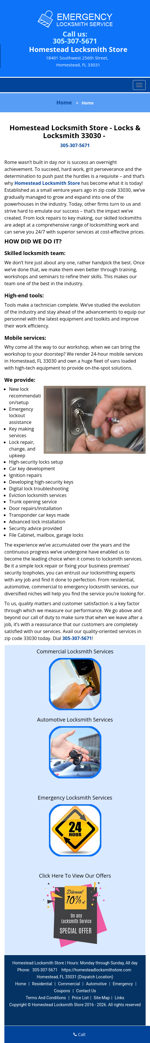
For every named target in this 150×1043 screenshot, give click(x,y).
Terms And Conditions (46, 997)
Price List (80, 997)
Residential (42, 983)
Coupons (62, 990)
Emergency (123, 983)
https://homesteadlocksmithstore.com (96, 970)
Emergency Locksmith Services (75, 797)
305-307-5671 (75, 41)
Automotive (96, 983)
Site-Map (102, 997)
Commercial (69, 983)
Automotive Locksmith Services (75, 719)
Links (119, 997)
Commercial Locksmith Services (75, 651)
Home (64, 102)
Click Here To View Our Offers (75, 875)
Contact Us (86, 990)
